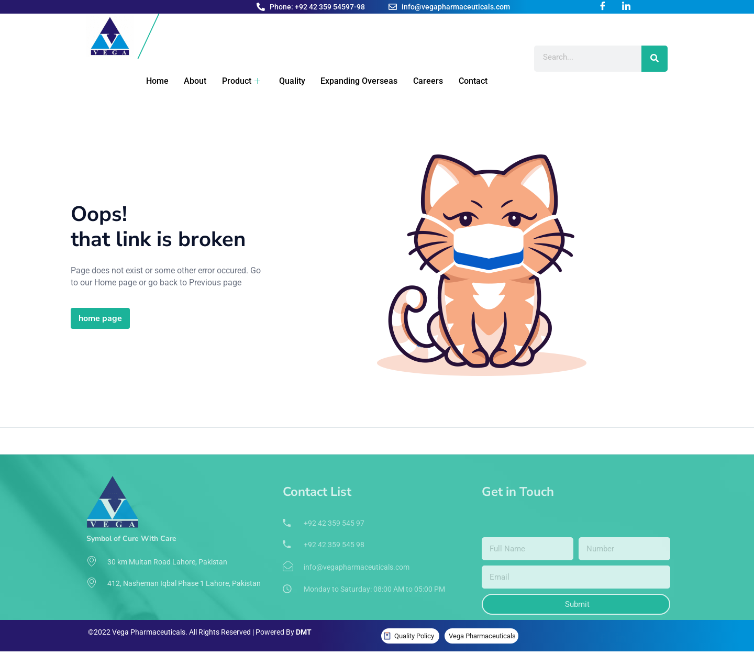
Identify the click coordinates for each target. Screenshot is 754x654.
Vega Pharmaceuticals (482, 636)
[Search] (654, 59)
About (186, 81)
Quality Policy (414, 636)
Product (230, 81)
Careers (411, 81)
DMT (304, 632)
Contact (454, 81)
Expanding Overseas (344, 81)
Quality (279, 81)
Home (150, 81)
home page (100, 318)
